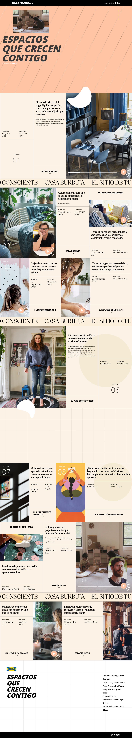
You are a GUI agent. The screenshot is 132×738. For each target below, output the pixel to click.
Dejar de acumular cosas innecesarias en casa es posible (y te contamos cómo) (44, 268)
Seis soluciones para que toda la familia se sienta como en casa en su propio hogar (42, 473)
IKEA (117, 3)
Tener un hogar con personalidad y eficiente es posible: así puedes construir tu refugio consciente (109, 235)
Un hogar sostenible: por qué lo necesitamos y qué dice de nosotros (15, 610)
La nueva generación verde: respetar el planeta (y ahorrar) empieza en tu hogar (79, 610)
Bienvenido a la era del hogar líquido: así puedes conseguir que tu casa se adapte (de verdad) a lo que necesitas (49, 108)
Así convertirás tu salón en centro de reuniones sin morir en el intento (81, 338)
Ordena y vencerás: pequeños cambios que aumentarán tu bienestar (57, 530)
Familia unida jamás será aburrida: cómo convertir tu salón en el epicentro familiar (20, 569)
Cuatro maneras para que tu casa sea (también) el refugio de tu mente (71, 196)
